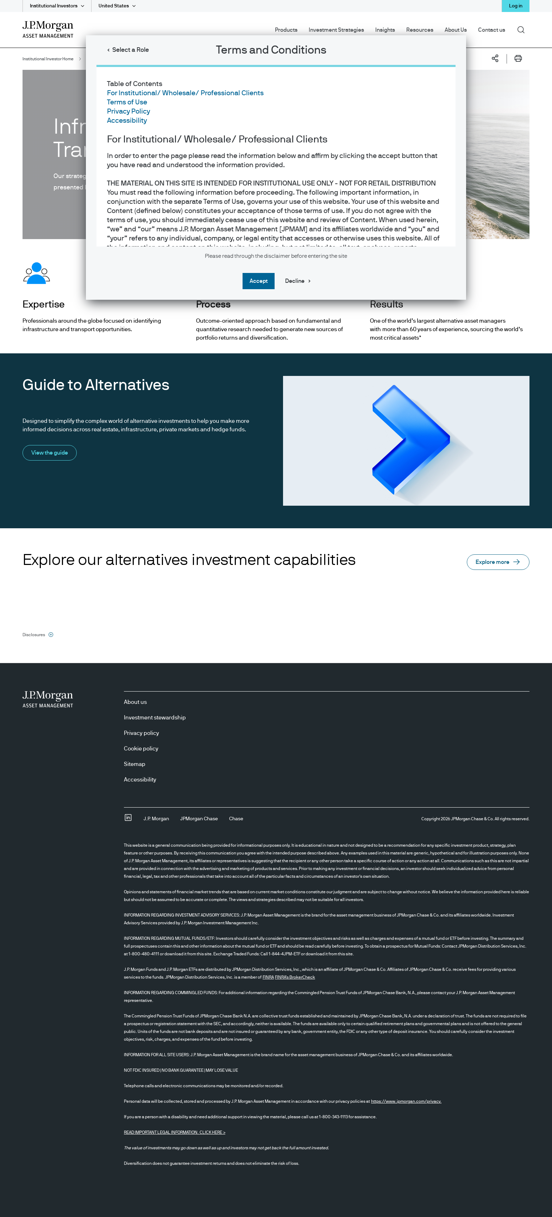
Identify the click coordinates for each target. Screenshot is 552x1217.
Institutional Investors (53, 6)
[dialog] (276, 608)
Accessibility (127, 120)
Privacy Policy (128, 111)
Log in (515, 6)
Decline (295, 281)
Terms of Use (127, 102)
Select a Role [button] (130, 50)
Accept (259, 281)
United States (114, 6)
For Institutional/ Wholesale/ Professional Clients (185, 93)
